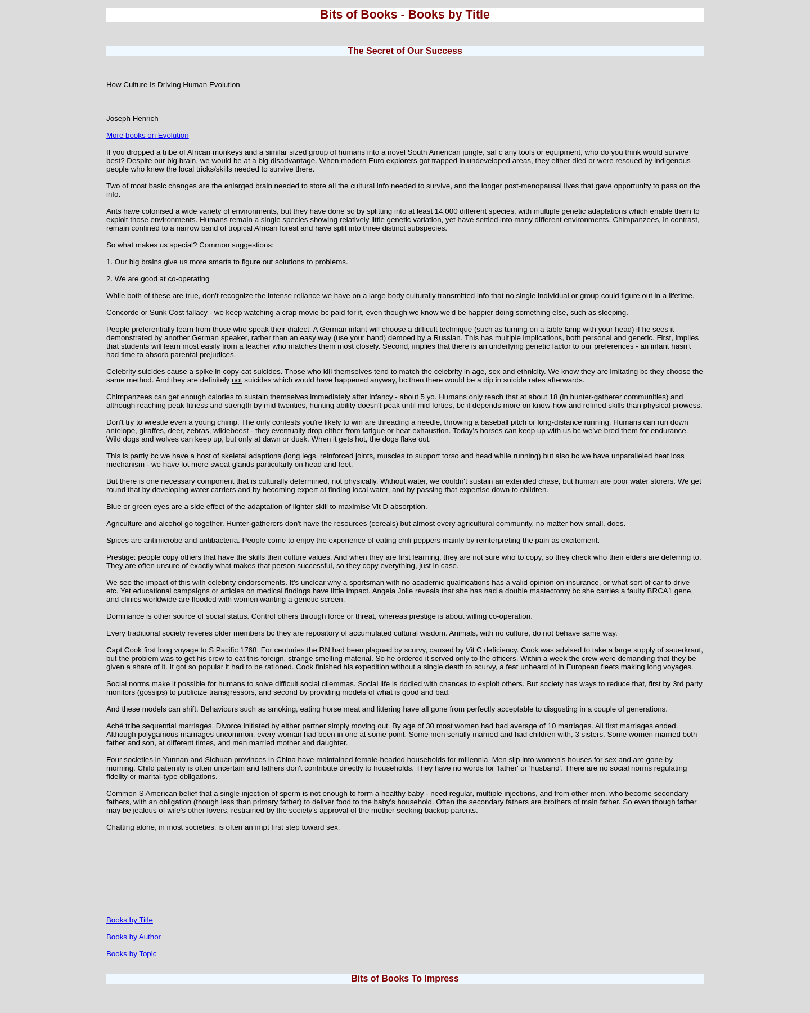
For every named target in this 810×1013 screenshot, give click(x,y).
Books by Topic (131, 953)
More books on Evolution (147, 135)
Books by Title (129, 920)
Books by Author (133, 937)
